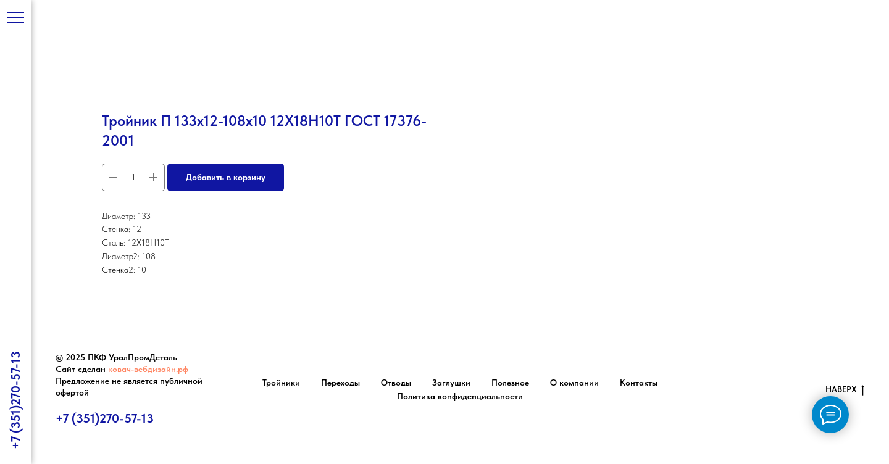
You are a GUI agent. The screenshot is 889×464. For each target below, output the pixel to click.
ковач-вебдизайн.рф (148, 369)
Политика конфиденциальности (460, 396)
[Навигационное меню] (15, 18)
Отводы (396, 382)
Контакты (638, 382)
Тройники (281, 382)
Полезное (510, 382)
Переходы (340, 382)
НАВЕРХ (844, 390)
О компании (574, 382)
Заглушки (451, 382)
